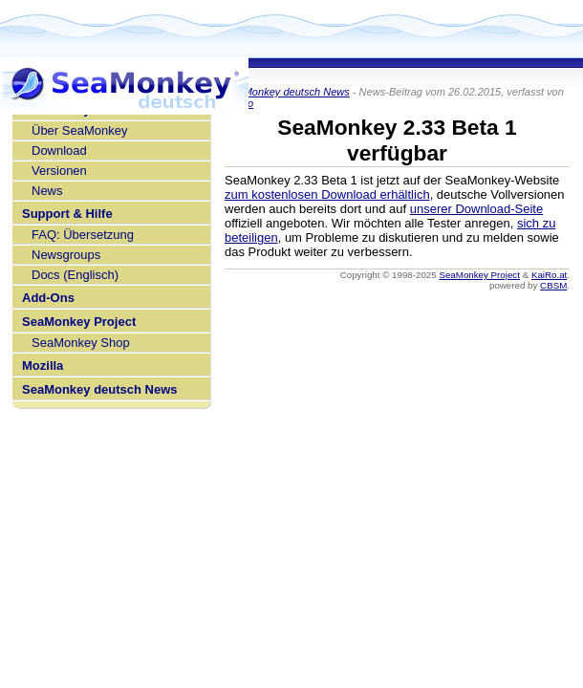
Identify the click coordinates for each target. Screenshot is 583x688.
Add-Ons (48, 297)
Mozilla (42, 365)
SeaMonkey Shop (81, 342)
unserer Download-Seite (476, 209)
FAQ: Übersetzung (83, 234)
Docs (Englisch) (75, 275)
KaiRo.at (549, 274)
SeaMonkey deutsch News (100, 389)
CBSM (553, 285)
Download (59, 150)
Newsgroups (66, 254)
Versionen (59, 170)
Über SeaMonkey (79, 130)
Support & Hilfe (67, 213)
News (47, 190)
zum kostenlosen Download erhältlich (327, 194)
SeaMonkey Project (79, 321)
